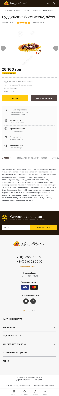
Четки (26, 10)
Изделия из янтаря (14, 10)
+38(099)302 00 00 (29, 257)
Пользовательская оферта (44, 386)
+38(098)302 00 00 (29, 262)
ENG (28, 311)
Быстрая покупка (43, 99)
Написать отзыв (38, 23)
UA (24, 311)
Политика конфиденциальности (17, 386)
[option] (31, 159)
